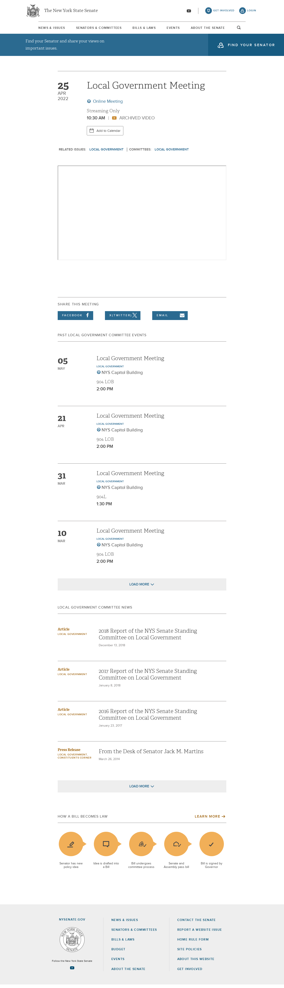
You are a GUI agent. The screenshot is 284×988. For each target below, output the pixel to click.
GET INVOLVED (190, 972)
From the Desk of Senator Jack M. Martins (151, 754)
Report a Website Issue (199, 933)
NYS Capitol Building (122, 376)
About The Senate (218, 28)
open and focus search (251, 29)
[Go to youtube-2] (189, 11)
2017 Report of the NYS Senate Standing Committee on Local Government (148, 677)
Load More (139, 587)
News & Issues (39, 28)
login (251, 11)
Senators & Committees (91, 28)
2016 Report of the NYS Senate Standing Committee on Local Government (148, 718)
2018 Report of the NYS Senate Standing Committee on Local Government (148, 637)
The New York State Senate (71, 11)
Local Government (106, 152)
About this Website (196, 962)
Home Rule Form (193, 943)
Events (177, 28)
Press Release (69, 753)
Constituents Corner (74, 761)
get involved (224, 11)
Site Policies (189, 952)
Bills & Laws (143, 28)
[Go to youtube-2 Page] (72, 971)
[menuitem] (39, 28)
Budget (118, 952)
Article (63, 632)
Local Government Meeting (130, 361)
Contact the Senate (196, 923)
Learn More (207, 820)
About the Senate (128, 972)
